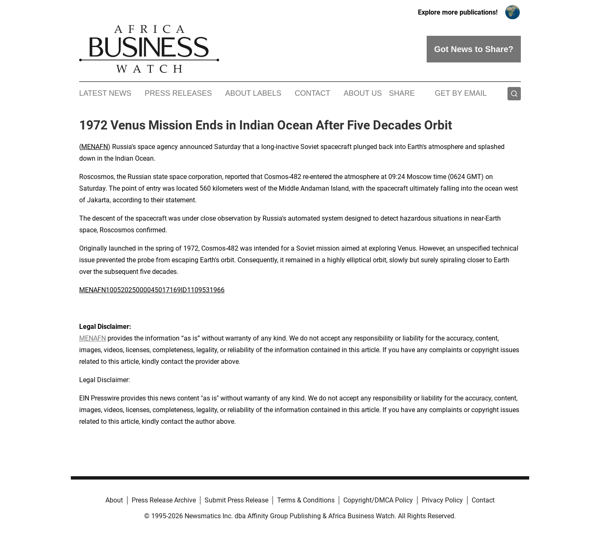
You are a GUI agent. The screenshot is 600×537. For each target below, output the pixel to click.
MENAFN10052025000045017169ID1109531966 (152, 290)
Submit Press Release (236, 500)
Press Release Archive (164, 500)
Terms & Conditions (306, 500)
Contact (312, 93)
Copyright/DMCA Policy (378, 500)
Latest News (105, 93)
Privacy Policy (442, 500)
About (114, 500)
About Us (363, 93)
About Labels (253, 93)
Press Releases (178, 93)
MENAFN (94, 147)
